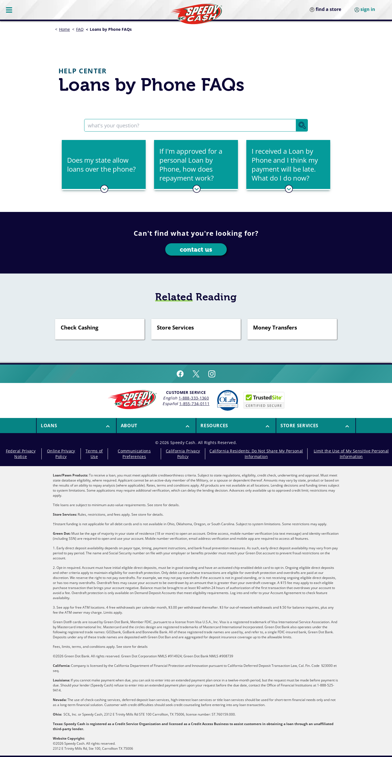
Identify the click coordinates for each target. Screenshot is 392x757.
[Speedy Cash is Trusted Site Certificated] (264, 400)
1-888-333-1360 (194, 398)
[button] (104, 164)
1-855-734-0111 (194, 403)
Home (64, 29)
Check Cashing (79, 327)
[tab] (104, 165)
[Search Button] (302, 125)
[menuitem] (76, 425)
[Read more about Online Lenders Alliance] (227, 400)
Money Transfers (275, 327)
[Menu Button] (9, 9)
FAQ (80, 29)
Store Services (175, 327)
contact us (196, 249)
